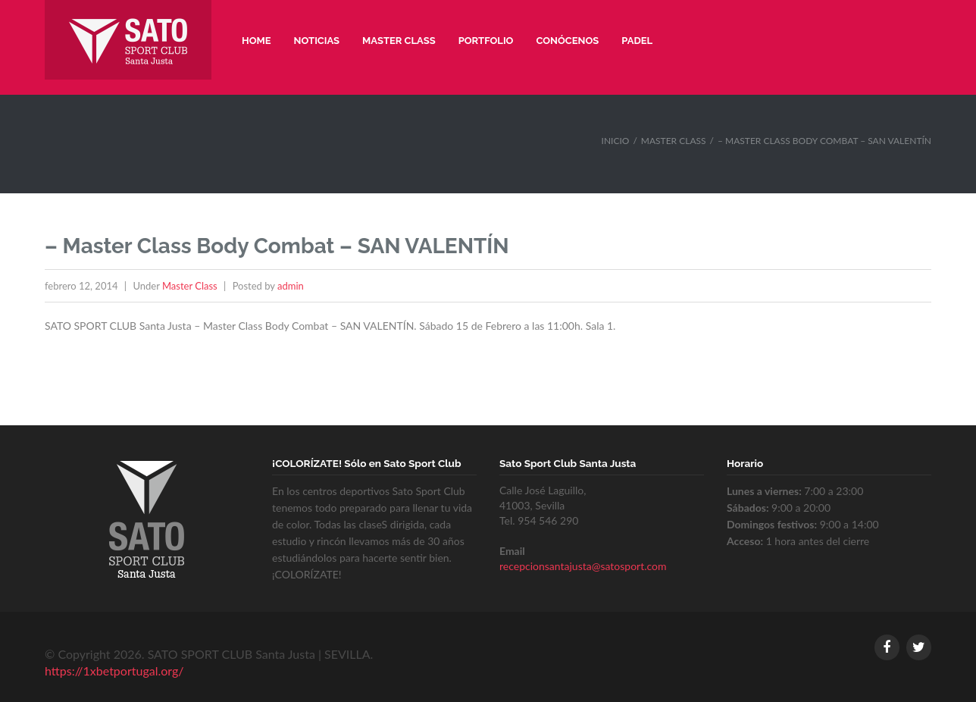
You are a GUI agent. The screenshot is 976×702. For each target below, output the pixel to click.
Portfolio (486, 40)
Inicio (616, 140)
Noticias (317, 40)
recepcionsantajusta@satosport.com (583, 565)
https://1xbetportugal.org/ (114, 670)
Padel (636, 40)
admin (290, 286)
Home (256, 40)
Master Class (399, 40)
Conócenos (567, 40)
